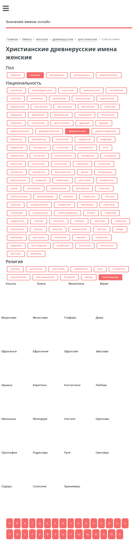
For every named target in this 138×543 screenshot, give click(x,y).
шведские (16, 245)
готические (107, 115)
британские (88, 107)
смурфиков (87, 205)
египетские (62, 139)
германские (85, 115)
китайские (61, 164)
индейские (84, 139)
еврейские (16, 139)
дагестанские (62, 123)
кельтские (16, 164)
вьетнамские (61, 115)
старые (91, 213)
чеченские (60, 237)
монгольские (18, 180)
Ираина (7, 385)
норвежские (106, 180)
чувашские (102, 237)
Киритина (40, 385)
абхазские (16, 90)
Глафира (70, 317)
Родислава (40, 452)
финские (57, 229)
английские (116, 90)
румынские (89, 196)
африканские (83, 98)
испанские (63, 147)
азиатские (68, 90)
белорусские (18, 107)
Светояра (102, 452)
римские (68, 196)
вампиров (16, 115)
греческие (16, 123)
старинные (17, 213)
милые (85, 172)
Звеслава (102, 351)
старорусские (40, 213)
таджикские (17, 221)
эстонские (85, 245)
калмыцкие (87, 156)
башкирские (107, 98)
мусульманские (45, 277)
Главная (12, 39)
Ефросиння (40, 351)
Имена (27, 39)
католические (19, 277)
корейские (83, 164)
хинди (120, 229)
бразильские (64, 107)
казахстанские (63, 156)
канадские (110, 156)
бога (100, 269)
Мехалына (9, 419)
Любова (101, 385)
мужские (16, 75)
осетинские (33, 188)
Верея (104, 283)
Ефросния (71, 351)
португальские (19, 196)
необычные (62, 180)
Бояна (41, 283)
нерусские (84, 180)
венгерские (38, 115)
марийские (39, 172)
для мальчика (82, 75)
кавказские (17, 156)
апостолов (58, 269)
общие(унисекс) (109, 75)
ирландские (40, 147)
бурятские (110, 107)
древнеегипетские (49, 131)
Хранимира (72, 486)
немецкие (41, 180)
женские (42, 39)
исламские (119, 269)
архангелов (59, 98)
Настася (69, 419)
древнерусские (62, 39)
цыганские (39, 237)
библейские (80, 269)
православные (45, 196)
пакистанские (58, 188)
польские (104, 188)
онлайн (28, 21)
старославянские (67, 213)
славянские (64, 205)
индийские (17, 147)
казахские (39, 156)
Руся (67, 452)
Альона (11, 283)
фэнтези (101, 229)
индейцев (106, 139)
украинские (17, 229)
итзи (105, 147)
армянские (37, 98)
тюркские (99, 221)
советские (109, 205)
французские (79, 229)
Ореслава (102, 419)
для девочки (57, 75)
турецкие (79, 221)
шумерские (63, 245)
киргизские (38, 164)
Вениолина (76, 283)
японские (36, 254)
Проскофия (9, 452)
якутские (16, 254)
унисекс (38, 229)
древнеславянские (105, 131)
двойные (85, 123)
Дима (99, 317)
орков (14, 188)
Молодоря (40, 419)
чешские (81, 237)
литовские (17, 172)
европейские (39, 139)
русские (109, 196)
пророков (69, 277)
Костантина (72, 385)
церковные (17, 237)
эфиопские (107, 245)
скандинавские (39, 205)
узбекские (120, 221)
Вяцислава (9, 317)
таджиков (110, 213)
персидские (82, 188)
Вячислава (40, 317)
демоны (103, 123)
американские (92, 90)
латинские (104, 164)
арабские (16, 98)
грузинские (38, 123)
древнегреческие (20, 131)
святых (89, 277)
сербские (16, 205)
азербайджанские (42, 90)
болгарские (41, 107)
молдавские (105, 172)
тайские (38, 221)
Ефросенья (9, 351)
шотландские (39, 245)
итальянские (86, 147)
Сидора (7, 486)
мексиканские (63, 172)
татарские (58, 221)
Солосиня (39, 486)
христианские (87, 39)
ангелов (15, 269)
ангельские (36, 269)
